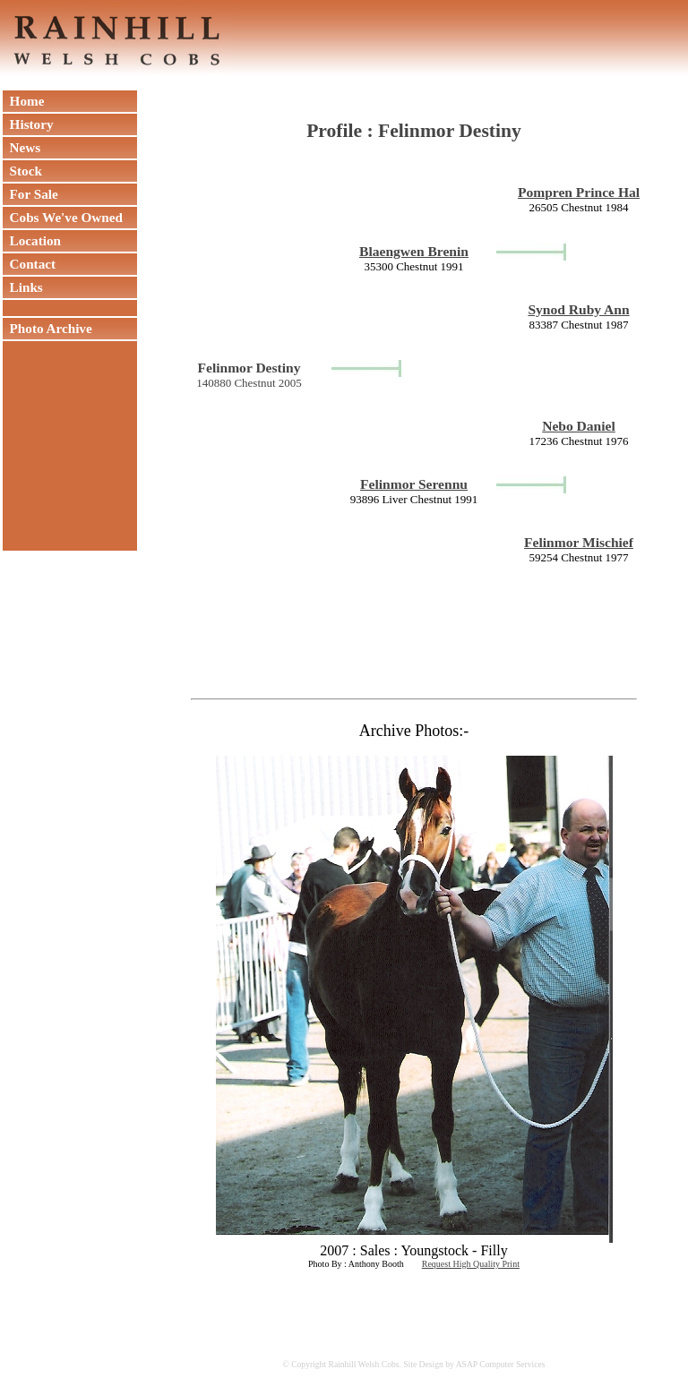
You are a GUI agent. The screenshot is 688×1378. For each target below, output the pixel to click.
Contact (29, 263)
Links (23, 287)
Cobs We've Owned (63, 217)
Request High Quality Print (471, 1264)
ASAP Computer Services (501, 1364)
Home (23, 100)
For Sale (30, 193)
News (21, 147)
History (28, 124)
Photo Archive (47, 328)
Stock (22, 170)
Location (32, 240)
